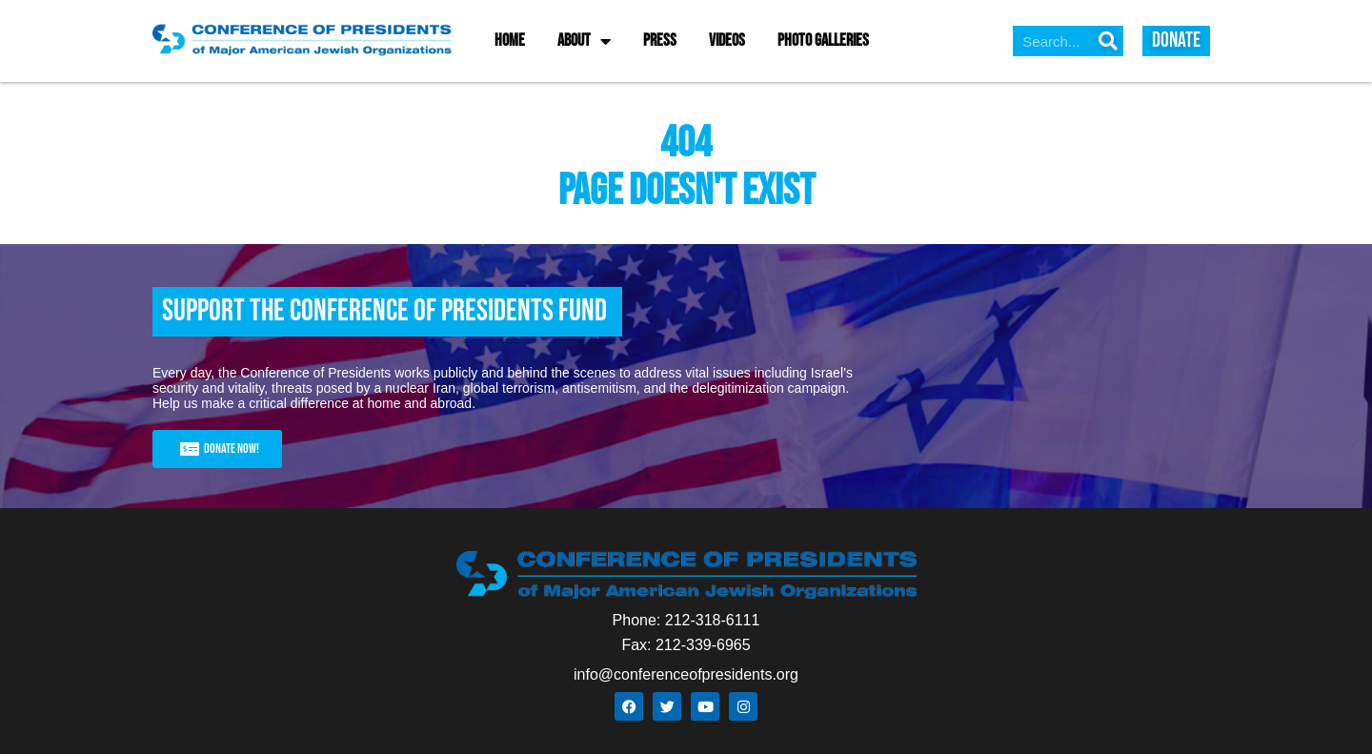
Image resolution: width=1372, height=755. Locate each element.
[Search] (1108, 41)
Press (659, 41)
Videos (727, 41)
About (584, 41)
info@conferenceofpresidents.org (686, 674)
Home (509, 41)
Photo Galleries (823, 41)
